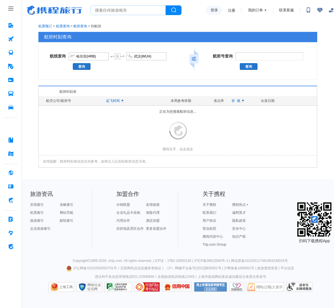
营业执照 (209, 229)
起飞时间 (114, 101)
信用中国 (177, 287)
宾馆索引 (37, 205)
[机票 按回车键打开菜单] (10, 39)
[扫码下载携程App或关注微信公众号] (308, 10)
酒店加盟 (153, 221)
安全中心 (239, 229)
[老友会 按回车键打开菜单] (10, 233)
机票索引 (37, 213)
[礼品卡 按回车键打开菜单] (10, 186)
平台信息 (287, 268)
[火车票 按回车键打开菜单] (10, 53)
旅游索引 (37, 221)
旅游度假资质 (267, 268)
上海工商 (66, 287)
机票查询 (63, 26)
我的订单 (255, 10)
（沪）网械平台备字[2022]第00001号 (193, 268)
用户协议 (209, 221)
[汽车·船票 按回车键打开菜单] (10, 94)
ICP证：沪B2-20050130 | (174, 261)
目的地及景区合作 (130, 229)
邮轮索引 (66, 221)
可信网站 (147, 287)
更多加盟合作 (156, 229)
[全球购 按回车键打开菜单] (10, 173)
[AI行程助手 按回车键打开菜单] (10, 126)
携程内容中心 (213, 237)
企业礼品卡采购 (128, 213)
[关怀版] (331, 10)
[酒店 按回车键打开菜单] (10, 25)
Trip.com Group (214, 245)
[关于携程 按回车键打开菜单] (10, 246)
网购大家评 (265, 287)
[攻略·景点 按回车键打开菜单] (10, 140)
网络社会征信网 (94, 287)
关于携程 (209, 205)
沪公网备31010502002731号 (92, 268)
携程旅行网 (54, 10)
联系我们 (209, 213)
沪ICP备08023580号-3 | (212, 261)
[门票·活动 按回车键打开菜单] (10, 80)
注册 (231, 10)
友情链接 (153, 205)
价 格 (238, 101)
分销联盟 (123, 205)
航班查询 (80, 26)
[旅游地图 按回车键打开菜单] (10, 154)
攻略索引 (66, 205)
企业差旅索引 (40, 229)
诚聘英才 (239, 213)
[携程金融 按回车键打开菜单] (10, 200)
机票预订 (45, 26)
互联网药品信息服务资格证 (140, 268)
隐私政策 (239, 221)
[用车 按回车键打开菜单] (10, 107)
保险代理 (153, 213)
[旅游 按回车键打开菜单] (10, 66)
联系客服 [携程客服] (286, 10)
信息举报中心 (118, 287)
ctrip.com (115, 261)
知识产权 (239, 237)
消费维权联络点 (236, 287)
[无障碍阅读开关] (320, 10)
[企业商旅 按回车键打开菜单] (10, 219)
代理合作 (123, 221)
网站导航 (66, 213)
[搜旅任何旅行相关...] (128, 10)
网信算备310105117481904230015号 (259, 261)
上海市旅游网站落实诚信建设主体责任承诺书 (232, 277)
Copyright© (81, 261)
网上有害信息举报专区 (210, 287)
